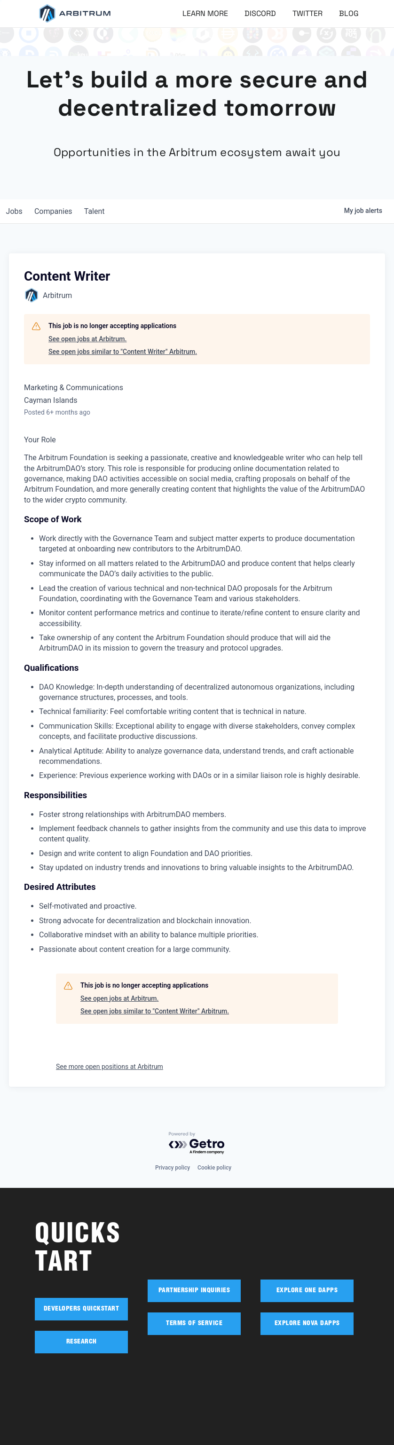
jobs (16, 211)
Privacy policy (172, 1167)
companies (58, 211)
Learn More (205, 13)
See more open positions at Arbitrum (109, 1066)
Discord (260, 13)
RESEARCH (81, 1342)
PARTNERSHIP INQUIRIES (194, 1291)
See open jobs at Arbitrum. (87, 339)
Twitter (307, 13)
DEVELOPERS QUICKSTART (81, 1309)
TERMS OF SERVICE (194, 1323)
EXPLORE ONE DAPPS (307, 1291)
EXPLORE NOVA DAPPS (307, 1323)
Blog (349, 13)
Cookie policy (214, 1167)
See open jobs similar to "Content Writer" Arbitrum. (122, 351)
